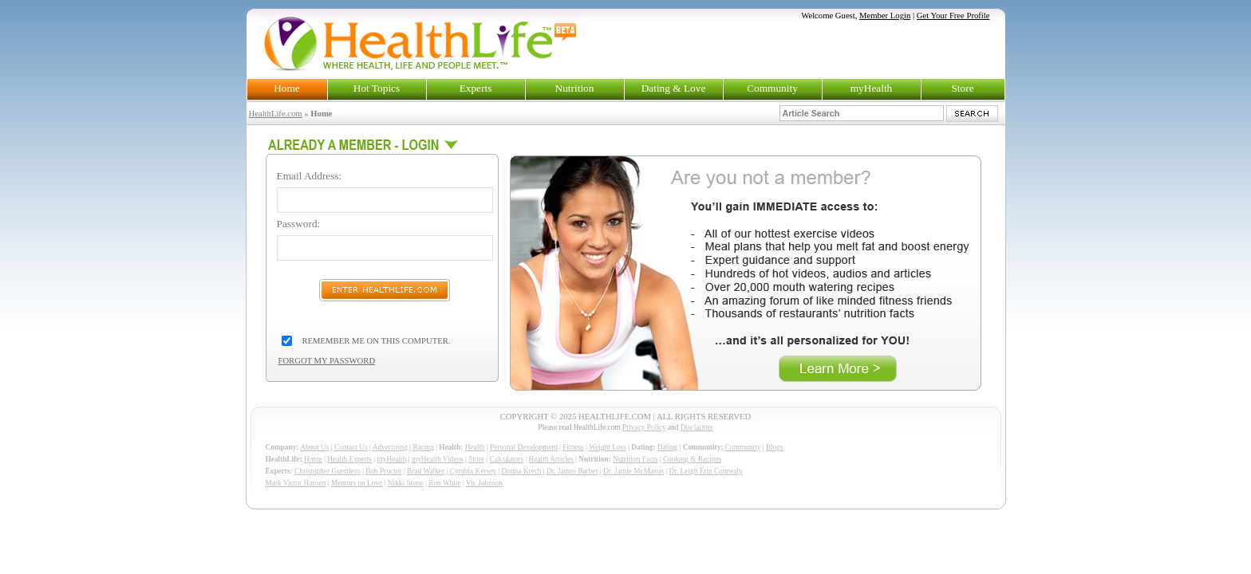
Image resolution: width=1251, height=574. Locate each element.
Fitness (572, 447)
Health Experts (349, 459)
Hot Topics (376, 88)
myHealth (871, 88)
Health (475, 447)
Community (772, 88)
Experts (476, 88)
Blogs (774, 447)
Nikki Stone (406, 483)
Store (962, 88)
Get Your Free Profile (953, 15)
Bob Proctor (383, 471)
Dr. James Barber (572, 471)
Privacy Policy (644, 427)
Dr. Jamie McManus (633, 471)
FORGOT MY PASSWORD (327, 360)
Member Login (884, 15)
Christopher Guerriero (327, 471)
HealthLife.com (275, 113)
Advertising (390, 447)
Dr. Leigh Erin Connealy (706, 471)
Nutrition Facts (635, 459)
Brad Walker (425, 471)
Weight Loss (607, 447)
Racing (422, 447)
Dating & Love (673, 88)
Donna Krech (522, 471)
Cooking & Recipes (692, 459)
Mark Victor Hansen (296, 483)
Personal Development (524, 447)
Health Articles (551, 459)
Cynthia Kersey (473, 471)
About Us (314, 447)
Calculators (506, 459)
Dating (667, 447)
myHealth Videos (438, 459)
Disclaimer (697, 427)
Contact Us (351, 447)
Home (287, 88)
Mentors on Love (356, 483)
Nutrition (574, 88)
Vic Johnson (484, 483)
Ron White (444, 483)
